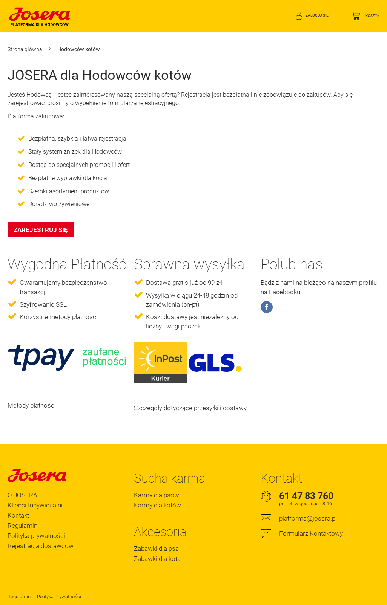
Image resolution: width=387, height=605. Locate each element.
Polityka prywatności (36, 535)
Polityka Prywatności (59, 596)
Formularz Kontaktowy (311, 533)
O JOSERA (22, 495)
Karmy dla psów (156, 495)
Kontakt (18, 515)
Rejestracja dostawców (41, 546)
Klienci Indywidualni (35, 505)
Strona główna (25, 49)
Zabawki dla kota (157, 558)
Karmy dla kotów (157, 505)
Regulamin (22, 525)
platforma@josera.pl (308, 518)
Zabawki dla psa (156, 548)
